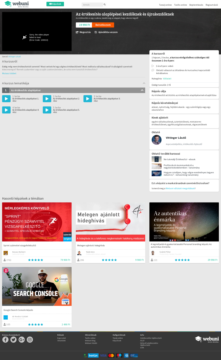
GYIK (142, 347)
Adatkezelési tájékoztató (151, 338)
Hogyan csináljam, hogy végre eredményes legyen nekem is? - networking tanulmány (189, 173)
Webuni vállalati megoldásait (180, 188)
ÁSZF (142, 340)
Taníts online (180, 4)
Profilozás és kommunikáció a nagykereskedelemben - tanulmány (182, 166)
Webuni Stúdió (91, 343)
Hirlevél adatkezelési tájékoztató (149, 344)
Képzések (55, 4)
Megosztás (83, 32)
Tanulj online (165, 4)
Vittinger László (14, 56)
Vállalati (167, 78)
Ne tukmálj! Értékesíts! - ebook (179, 159)
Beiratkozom (103, 24)
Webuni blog (90, 340)
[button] (9, 73)
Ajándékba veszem (106, 32)
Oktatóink (61, 340)
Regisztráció (212, 4)
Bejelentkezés (196, 4)
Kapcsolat (61, 338)
